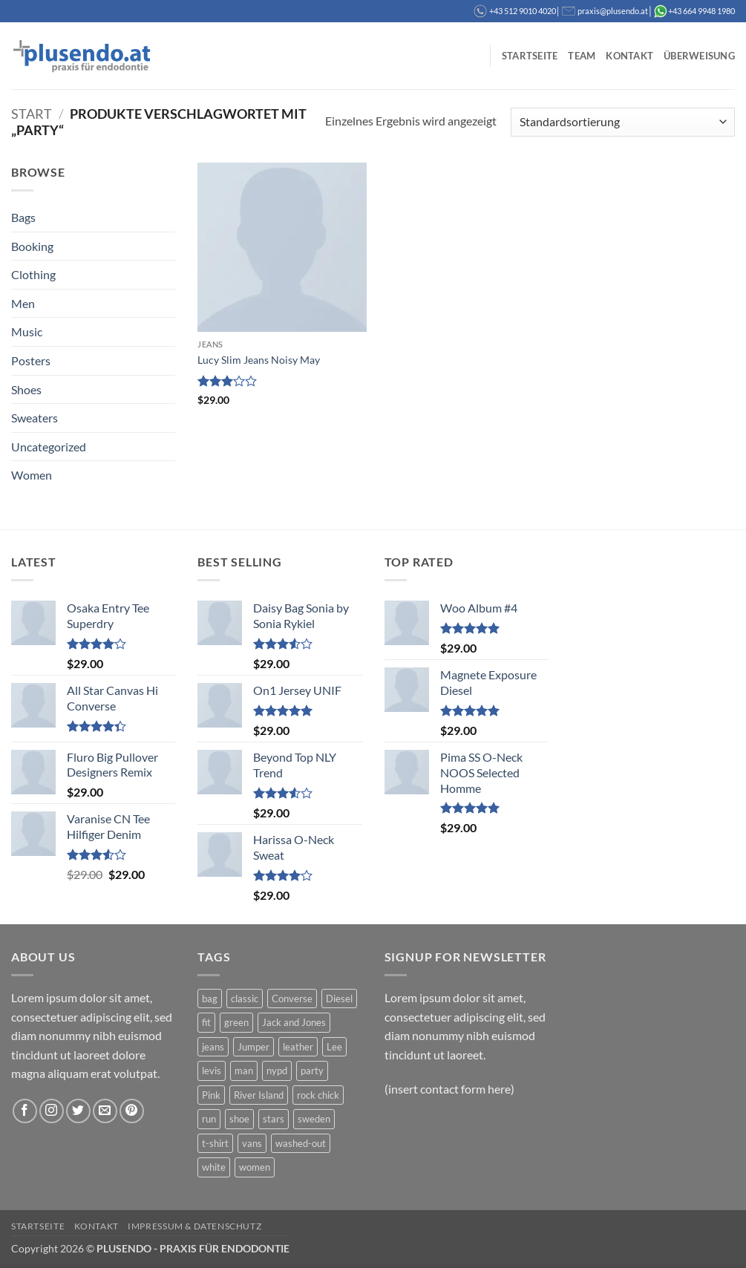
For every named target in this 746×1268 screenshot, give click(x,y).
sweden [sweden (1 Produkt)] (314, 1119)
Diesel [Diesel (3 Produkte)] (339, 998)
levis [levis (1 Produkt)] (211, 1070)
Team (581, 56)
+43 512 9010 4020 (522, 11)
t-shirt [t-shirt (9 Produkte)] (215, 1143)
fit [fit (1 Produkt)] (206, 1022)
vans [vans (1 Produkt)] (252, 1143)
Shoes (26, 389)
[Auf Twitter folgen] (78, 1111)
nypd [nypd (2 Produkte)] (276, 1070)
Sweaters (34, 418)
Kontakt (629, 56)
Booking (32, 246)
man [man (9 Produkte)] (244, 1070)
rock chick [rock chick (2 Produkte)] (318, 1095)
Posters (30, 360)
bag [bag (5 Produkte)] (209, 998)
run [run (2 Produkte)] (209, 1119)
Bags (23, 217)
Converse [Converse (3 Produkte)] (292, 998)
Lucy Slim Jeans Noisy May (258, 359)
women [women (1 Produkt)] (254, 1167)
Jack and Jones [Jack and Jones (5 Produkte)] (294, 1022)
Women (31, 475)
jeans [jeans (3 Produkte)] (213, 1047)
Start (31, 113)
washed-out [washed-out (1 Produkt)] (300, 1143)
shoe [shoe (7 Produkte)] (239, 1119)
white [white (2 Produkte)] (214, 1167)
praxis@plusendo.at (613, 11)
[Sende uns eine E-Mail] (105, 1111)
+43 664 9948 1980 (701, 11)
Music (26, 331)
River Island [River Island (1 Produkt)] (259, 1095)
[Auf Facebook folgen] (25, 1111)
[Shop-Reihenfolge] (623, 122)
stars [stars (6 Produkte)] (273, 1119)
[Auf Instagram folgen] (51, 1111)
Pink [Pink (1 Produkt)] (211, 1095)
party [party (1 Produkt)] (312, 1070)
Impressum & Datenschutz (194, 1226)
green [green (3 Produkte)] (236, 1022)
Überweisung (699, 56)
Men (23, 303)
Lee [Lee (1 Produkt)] (334, 1047)
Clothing (33, 274)
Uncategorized (48, 446)
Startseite (530, 56)
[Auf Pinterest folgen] (132, 1111)
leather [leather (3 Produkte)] (298, 1047)
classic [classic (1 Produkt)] (244, 998)
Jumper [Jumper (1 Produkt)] (253, 1047)
